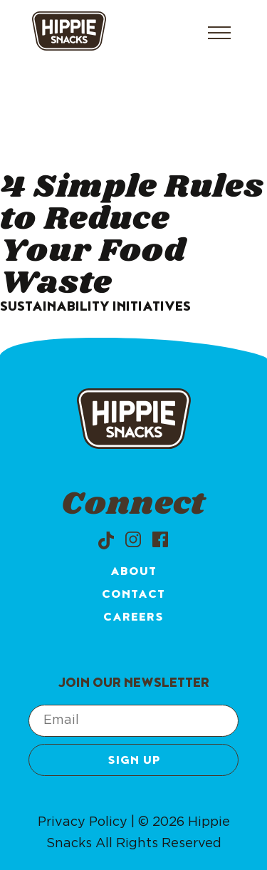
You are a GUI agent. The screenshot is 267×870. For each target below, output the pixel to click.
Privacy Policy (82, 822)
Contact (133, 596)
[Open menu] (219, 33)
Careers (133, 618)
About (133, 573)
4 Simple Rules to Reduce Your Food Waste (132, 235)
